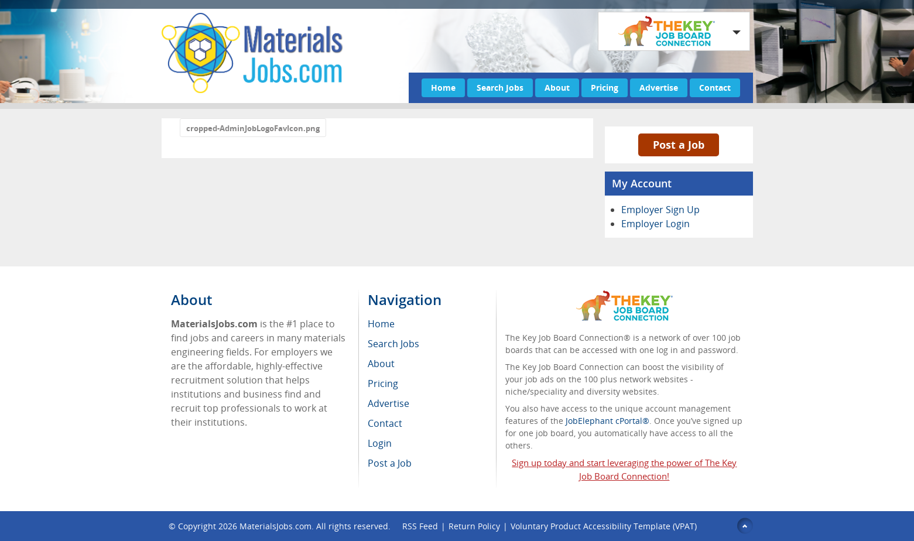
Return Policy (474, 526)
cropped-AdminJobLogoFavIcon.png (253, 128)
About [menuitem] (381, 363)
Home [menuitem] (381, 323)
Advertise (658, 87)
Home (443, 87)
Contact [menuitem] (385, 423)
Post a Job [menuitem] (390, 463)
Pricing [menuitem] (383, 383)
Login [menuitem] (380, 443)
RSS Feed (420, 526)
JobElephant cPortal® (607, 420)
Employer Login (655, 223)
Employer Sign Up (660, 209)
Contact (715, 87)
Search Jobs (500, 87)
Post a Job (678, 145)
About (557, 87)
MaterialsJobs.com (275, 526)
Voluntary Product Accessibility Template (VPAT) (604, 526)
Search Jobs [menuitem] (393, 343)
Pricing (604, 87)
